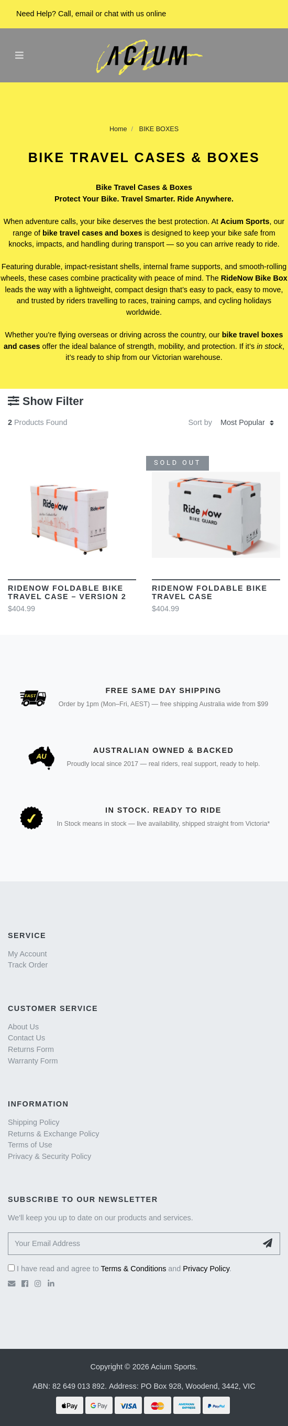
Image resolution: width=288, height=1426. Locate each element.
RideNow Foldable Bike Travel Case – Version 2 (67, 592)
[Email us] (11, 1284)
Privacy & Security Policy (49, 1156)
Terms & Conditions (134, 1268)
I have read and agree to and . (119, 1268)
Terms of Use (30, 1145)
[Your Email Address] (132, 1243)
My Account (27, 954)
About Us (23, 1027)
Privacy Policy (206, 1268)
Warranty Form (33, 1061)
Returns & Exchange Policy (53, 1134)
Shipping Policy (33, 1122)
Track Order (28, 965)
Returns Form (31, 1049)
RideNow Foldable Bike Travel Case (210, 592)
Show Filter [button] (45, 401)
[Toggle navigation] (19, 55)
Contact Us (26, 1038)
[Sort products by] (247, 423)
